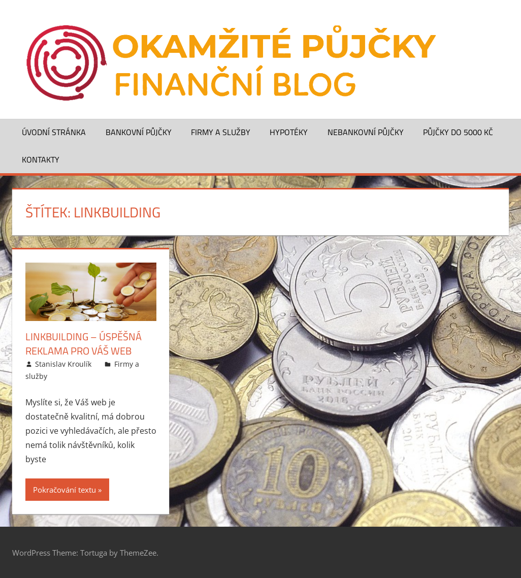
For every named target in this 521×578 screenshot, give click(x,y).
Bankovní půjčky (139, 132)
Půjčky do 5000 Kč (458, 132)
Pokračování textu (64, 490)
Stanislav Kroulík (63, 364)
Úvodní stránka (54, 132)
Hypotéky (289, 132)
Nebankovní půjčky (366, 132)
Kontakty (40, 159)
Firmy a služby (220, 132)
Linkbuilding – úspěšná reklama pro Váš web (83, 344)
